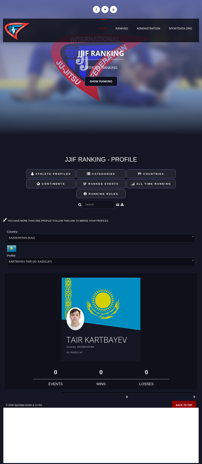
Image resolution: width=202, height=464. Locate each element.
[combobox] (101, 239)
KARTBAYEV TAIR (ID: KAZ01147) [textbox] (30, 261)
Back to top (184, 405)
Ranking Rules (101, 193)
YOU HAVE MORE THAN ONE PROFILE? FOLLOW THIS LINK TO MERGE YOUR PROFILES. (56, 220)
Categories (101, 173)
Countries (151, 173)
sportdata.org (180, 28)
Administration (148, 28)
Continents (51, 183)
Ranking (122, 28)
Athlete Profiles (51, 173)
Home (103, 28)
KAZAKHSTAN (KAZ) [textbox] (22, 237)
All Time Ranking (151, 183)
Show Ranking (101, 81)
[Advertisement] (101, 435)
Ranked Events (101, 183)
